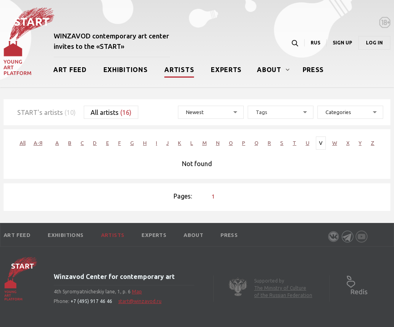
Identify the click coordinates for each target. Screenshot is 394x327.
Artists (179, 69)
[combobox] (280, 112)
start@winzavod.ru (140, 301)
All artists (111, 112)
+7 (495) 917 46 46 (91, 301)
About (269, 69)
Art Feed (70, 69)
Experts (226, 69)
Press (313, 69)
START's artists (46, 112)
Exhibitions (125, 69)
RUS (315, 42)
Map (137, 291)
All (23, 143)
